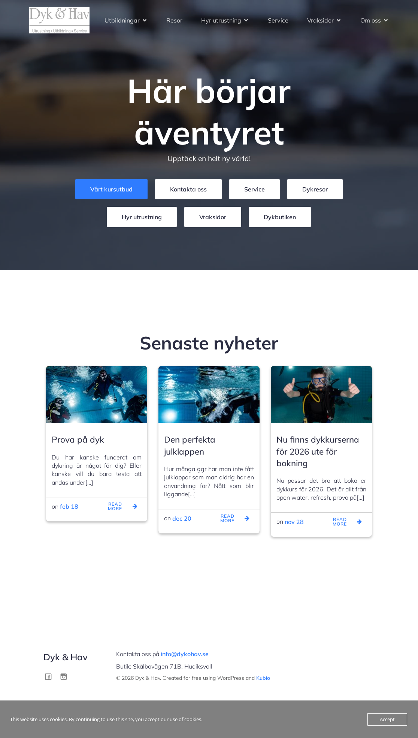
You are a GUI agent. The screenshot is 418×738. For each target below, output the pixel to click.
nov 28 (294, 522)
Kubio (263, 678)
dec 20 (181, 518)
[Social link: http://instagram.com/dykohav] (66, 676)
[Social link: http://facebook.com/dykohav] (51, 676)
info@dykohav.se (185, 654)
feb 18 (69, 506)
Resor (174, 20)
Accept (387, 719)
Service (278, 20)
